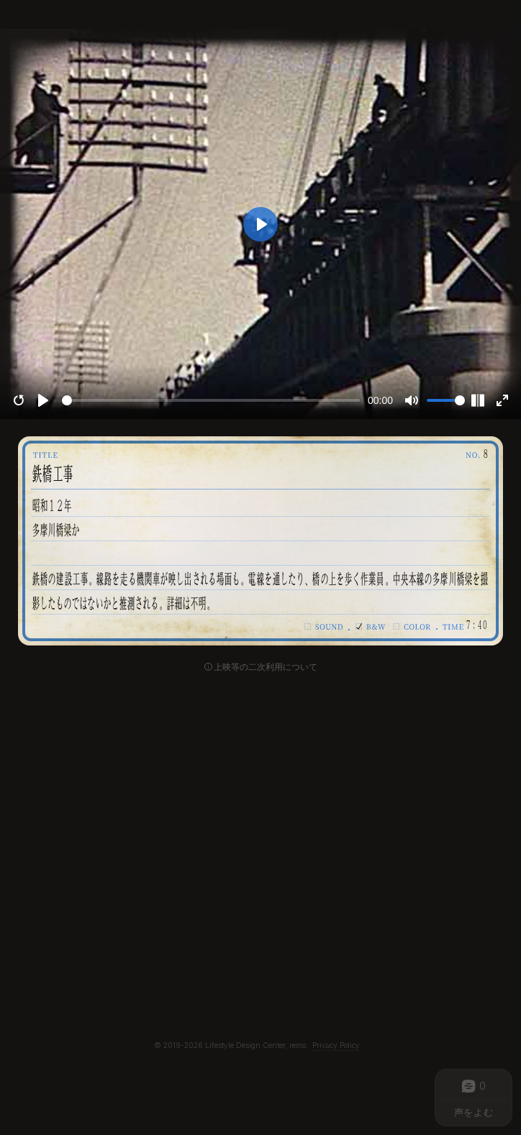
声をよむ (474, 1112)
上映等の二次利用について (265, 667)
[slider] (211, 400)
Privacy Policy (336, 1045)
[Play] (43, 400)
